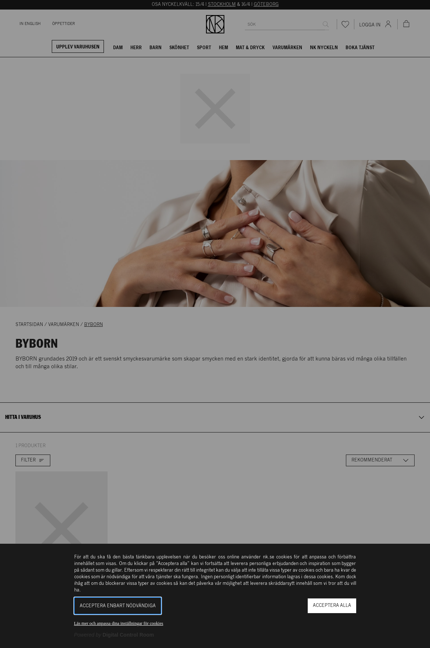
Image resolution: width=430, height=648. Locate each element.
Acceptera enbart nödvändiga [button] (118, 606)
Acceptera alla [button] (332, 606)
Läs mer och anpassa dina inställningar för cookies (118, 623)
